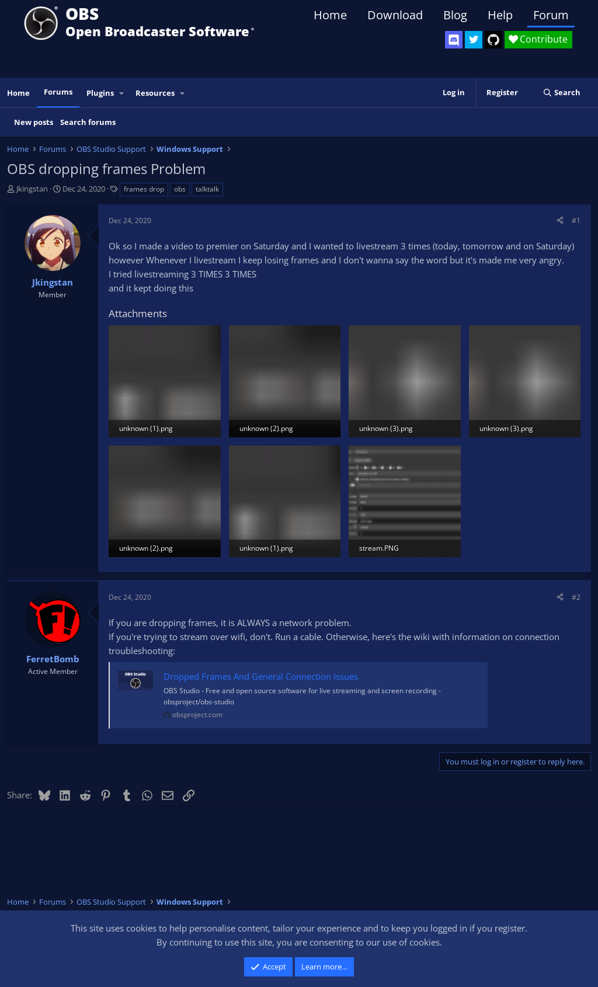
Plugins (100, 93)
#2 (576, 597)
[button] (122, 93)
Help (500, 15)
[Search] (561, 92)
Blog (455, 15)
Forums (58, 91)
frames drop (144, 189)
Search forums (88, 122)
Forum (551, 15)
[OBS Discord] (454, 39)
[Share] (560, 220)
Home (330, 15)
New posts (33, 122)
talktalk (207, 189)
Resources (155, 93)
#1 (576, 220)
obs (180, 189)
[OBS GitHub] (493, 39)
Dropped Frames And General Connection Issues (261, 676)
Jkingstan (32, 188)
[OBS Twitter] (473, 39)
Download (395, 15)
